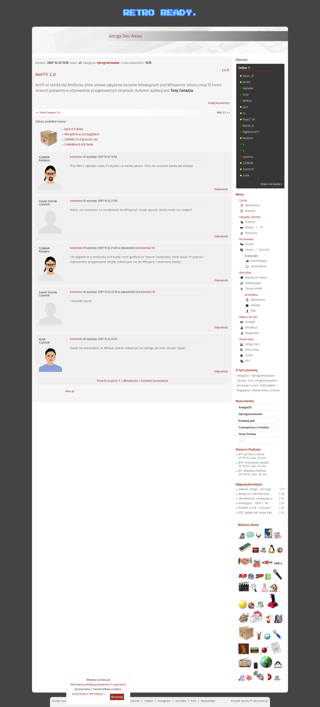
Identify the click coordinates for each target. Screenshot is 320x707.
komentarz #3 (78, 248)
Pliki (253, 310)
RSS (193, 701)
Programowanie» (266, 380)
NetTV (40, 85)
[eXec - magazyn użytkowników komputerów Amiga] (58, 40)
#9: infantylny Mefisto (252, 470)
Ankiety (255, 305)
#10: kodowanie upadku (254, 462)
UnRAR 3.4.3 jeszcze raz (81, 139)
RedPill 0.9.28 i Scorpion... (255, 507)
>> (228, 112)
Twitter (148, 701)
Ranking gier (253, 283)
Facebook (133, 701)
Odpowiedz (221, 189)
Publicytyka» (268, 385)
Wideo (249, 227)
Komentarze (259, 266)
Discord (241, 60)
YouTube (180, 701)
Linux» (255, 385)
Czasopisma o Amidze (254, 427)
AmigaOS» (243, 375)
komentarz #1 (78, 156)
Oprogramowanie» (263, 375)
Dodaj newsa (60, 701)
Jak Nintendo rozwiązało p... (256, 498)
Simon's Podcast (248, 449)
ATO (247, 360)
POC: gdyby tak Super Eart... (256, 512)
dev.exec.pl (260, 701)
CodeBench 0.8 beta (78, 144)
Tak (72, 257)
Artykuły (250, 210)
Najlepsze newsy (256, 277)
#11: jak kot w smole (252, 454)
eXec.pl (69, 391)
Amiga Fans (252, 344)
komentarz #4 (78, 292)
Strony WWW (253, 288)
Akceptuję (117, 697)
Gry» (251, 380)
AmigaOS (245, 407)
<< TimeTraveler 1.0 (47, 112)
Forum (249, 244)
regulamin (119, 684)
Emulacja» (243, 385)
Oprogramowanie (108, 62)
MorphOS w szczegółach (81, 134)
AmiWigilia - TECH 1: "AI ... (255, 503)
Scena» (275, 390)
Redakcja (251, 327)
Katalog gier (247, 420)
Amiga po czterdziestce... (255, 493)
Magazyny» (244, 390)
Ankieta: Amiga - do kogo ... (256, 489)
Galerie (250, 222)
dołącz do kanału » (271, 184)
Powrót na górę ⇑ (108, 380)
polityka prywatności (97, 684)
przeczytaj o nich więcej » (88, 693)
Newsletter (208, 701)
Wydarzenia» (260, 390)
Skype (249, 249)
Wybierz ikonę (248, 525)
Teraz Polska (247, 434)
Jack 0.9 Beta (73, 129)
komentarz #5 (78, 339)
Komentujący (259, 260)
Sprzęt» (242, 380)
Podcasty (251, 233)
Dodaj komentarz (219, 103)
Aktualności (130, 380)
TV (261, 227)
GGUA (249, 355)
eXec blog (251, 349)
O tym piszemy (247, 370)
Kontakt (250, 322)
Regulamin (252, 333)
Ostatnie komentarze (154, 380)
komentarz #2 (78, 200)
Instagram (164, 701)
